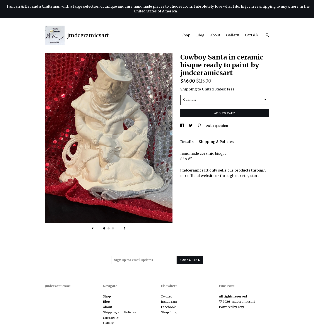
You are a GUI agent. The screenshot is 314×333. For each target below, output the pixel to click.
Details (187, 141)
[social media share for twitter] (191, 126)
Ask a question (217, 126)
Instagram (169, 302)
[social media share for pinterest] (200, 126)
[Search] (267, 35)
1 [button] (104, 228)
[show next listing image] (125, 228)
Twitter (166, 296)
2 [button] (109, 228)
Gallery (232, 35)
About (215, 35)
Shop (185, 35)
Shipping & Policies (216, 141)
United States (213, 89)
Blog (200, 35)
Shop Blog (169, 312)
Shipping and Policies (119, 312)
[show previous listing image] (93, 228)
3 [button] (113, 228)
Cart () (251, 35)
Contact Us (111, 318)
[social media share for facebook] (182, 126)
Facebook (168, 307)
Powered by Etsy (231, 307)
